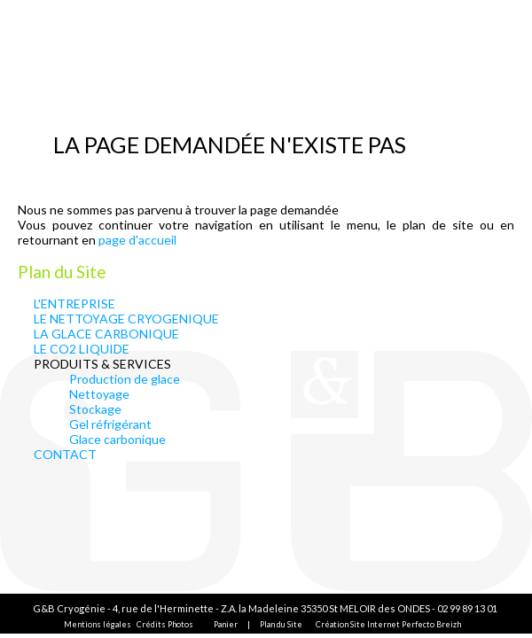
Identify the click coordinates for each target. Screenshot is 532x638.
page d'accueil (137, 239)
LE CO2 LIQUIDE (81, 348)
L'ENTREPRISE (74, 303)
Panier (226, 624)
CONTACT (65, 454)
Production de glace (124, 378)
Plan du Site (281, 624)
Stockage (95, 408)
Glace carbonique (117, 439)
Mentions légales (97, 624)
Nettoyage (99, 393)
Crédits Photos (165, 624)
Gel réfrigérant (110, 424)
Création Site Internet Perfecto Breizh (388, 624)
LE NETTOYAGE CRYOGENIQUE (126, 318)
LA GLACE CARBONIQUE (106, 333)
